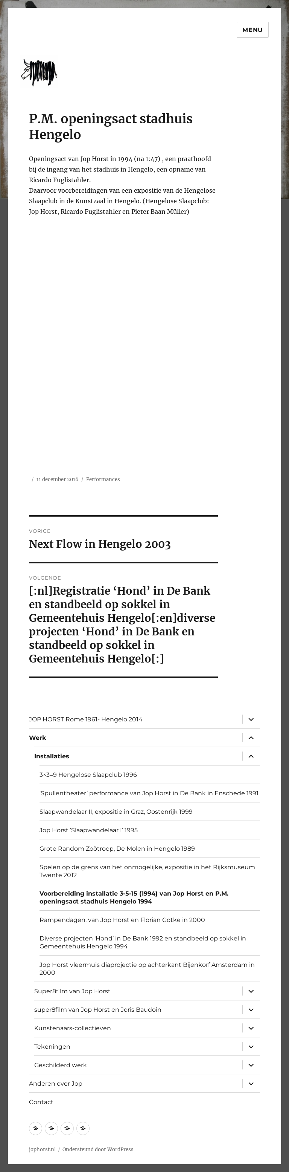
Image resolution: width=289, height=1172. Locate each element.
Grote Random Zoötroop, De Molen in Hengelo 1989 (117, 848)
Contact (41, 1102)
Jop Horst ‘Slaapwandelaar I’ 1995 (89, 830)
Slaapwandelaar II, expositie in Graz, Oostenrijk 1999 (116, 811)
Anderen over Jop (55, 1083)
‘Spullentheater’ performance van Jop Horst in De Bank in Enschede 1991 (149, 793)
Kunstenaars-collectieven (72, 1028)
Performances (103, 479)
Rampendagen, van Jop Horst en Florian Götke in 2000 (122, 919)
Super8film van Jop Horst (72, 991)
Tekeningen (52, 1046)
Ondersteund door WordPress (98, 1149)
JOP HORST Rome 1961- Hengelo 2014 (86, 719)
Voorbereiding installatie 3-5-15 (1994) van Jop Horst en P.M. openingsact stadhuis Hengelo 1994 (134, 897)
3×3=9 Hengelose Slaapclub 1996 (88, 774)
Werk (37, 737)
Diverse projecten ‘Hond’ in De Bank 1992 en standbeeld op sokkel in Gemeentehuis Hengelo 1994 (143, 942)
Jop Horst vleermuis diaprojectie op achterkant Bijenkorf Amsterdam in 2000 (147, 968)
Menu (252, 30)
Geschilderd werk (60, 1065)
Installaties (51, 756)
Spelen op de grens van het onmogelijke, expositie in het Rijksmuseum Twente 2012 (147, 871)
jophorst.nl (42, 1149)
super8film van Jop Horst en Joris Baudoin (97, 1009)
